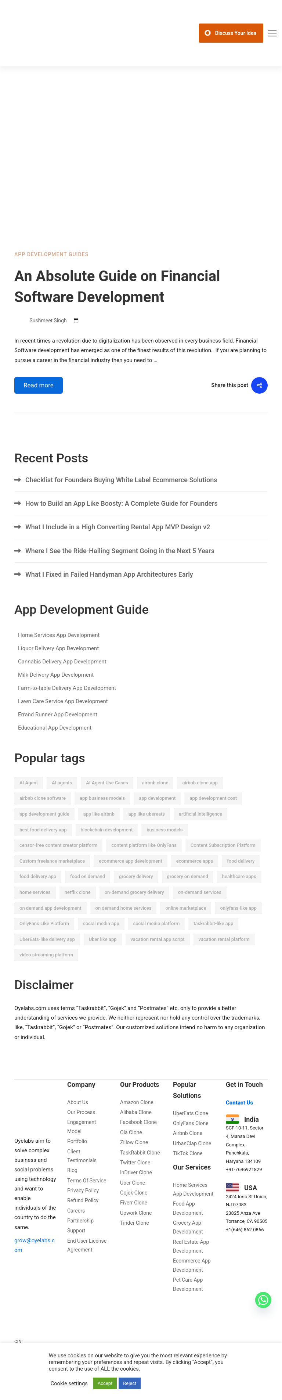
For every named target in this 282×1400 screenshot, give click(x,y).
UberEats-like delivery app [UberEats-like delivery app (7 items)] (47, 952)
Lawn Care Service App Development (63, 713)
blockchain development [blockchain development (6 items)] (107, 842)
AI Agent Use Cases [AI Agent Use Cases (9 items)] (107, 795)
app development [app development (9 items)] (157, 810)
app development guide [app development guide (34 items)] (44, 826)
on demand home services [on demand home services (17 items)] (123, 920)
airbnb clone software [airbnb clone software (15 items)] (42, 810)
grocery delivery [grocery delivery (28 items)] (136, 889)
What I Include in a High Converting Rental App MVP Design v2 (117, 539)
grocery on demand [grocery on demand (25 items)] (187, 889)
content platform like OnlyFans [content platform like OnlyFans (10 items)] (144, 857)
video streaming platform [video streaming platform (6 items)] (46, 967)
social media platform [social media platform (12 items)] (156, 936)
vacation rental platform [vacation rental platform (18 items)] (224, 952)
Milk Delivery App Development (56, 687)
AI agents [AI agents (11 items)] (62, 795)
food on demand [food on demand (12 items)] (87, 889)
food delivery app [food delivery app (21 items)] (37, 889)
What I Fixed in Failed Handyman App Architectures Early (109, 587)
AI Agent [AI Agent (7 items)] (28, 795)
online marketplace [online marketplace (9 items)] (185, 920)
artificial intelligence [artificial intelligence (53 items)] (200, 826)
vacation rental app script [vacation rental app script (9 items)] (158, 952)
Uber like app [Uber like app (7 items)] (103, 952)
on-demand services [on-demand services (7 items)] (199, 904)
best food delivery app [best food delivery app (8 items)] (43, 842)
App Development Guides (51, 254)
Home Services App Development (59, 647)
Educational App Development (54, 740)
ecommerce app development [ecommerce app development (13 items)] (130, 873)
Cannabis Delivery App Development (62, 674)
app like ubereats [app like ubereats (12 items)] (147, 826)
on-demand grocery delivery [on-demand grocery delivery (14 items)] (134, 904)
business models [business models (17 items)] (164, 842)
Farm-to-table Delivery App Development (67, 700)
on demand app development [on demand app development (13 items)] (50, 920)
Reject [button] (129, 1383)
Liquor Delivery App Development (58, 661)
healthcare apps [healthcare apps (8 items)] (239, 889)
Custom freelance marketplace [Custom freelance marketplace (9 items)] (52, 873)
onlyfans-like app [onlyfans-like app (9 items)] (238, 920)
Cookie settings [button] (69, 1383)
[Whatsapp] (263, 1300)
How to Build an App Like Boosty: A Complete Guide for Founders (121, 516)
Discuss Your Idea (235, 33)
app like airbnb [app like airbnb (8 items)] (99, 826)
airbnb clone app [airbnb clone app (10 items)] (200, 795)
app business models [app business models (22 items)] (102, 810)
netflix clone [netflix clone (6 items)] (78, 904)
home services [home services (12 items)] (35, 904)
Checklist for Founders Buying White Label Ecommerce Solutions (121, 492)
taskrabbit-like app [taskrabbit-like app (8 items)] (213, 936)
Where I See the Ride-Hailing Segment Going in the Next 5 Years (119, 563)
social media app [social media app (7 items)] (101, 936)
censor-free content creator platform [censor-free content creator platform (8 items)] (58, 857)
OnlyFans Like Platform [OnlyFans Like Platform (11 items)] (44, 936)
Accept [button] (105, 1383)
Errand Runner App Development (57, 727)
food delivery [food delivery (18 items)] (240, 873)
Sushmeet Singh (40, 321)
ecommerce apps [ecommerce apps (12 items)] (194, 873)
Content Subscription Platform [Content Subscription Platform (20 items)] (223, 857)
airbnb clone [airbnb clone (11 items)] (155, 795)
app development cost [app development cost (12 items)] (213, 810)
